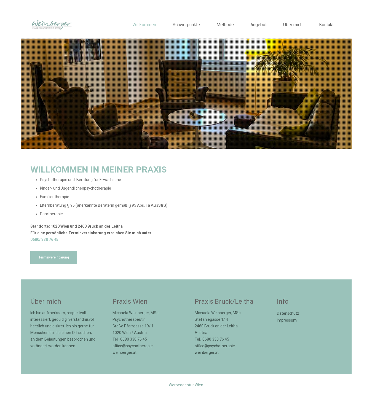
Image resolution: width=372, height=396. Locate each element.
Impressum (287, 320)
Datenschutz (288, 313)
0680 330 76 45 (133, 339)
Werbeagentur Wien (186, 385)
